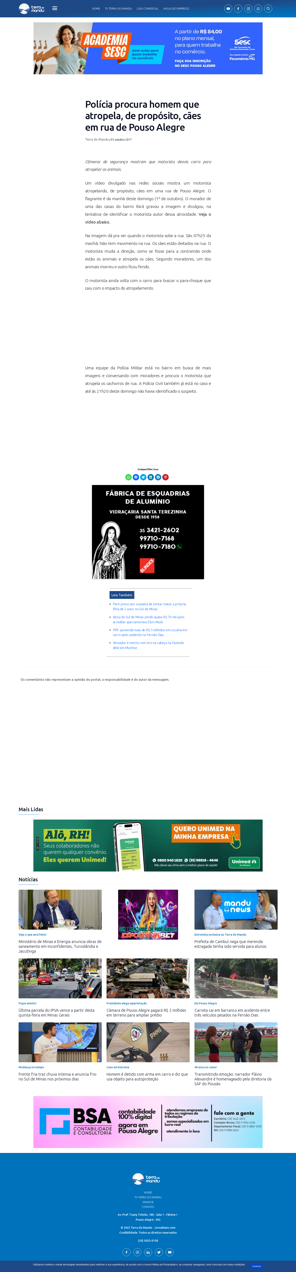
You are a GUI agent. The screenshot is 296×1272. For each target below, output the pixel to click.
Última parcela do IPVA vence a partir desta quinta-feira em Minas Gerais (57, 984)
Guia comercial (147, 8)
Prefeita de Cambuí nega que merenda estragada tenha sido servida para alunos (230, 915)
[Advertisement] (148, 330)
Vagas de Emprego (176, 8)
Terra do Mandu (97, 139)
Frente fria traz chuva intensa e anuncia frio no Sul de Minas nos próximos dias (57, 1048)
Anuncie (148, 1173)
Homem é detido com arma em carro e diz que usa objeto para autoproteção (147, 1048)
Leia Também (122, 566)
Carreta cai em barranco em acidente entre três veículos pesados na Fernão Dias (232, 984)
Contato (148, 1178)
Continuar (256, 1266)
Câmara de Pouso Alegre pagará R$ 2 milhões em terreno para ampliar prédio (146, 984)
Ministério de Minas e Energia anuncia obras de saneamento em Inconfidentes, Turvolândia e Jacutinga (60, 918)
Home (96, 8)
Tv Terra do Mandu (118, 8)
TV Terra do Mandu (148, 1168)
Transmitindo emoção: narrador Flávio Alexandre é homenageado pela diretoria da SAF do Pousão (233, 1050)
